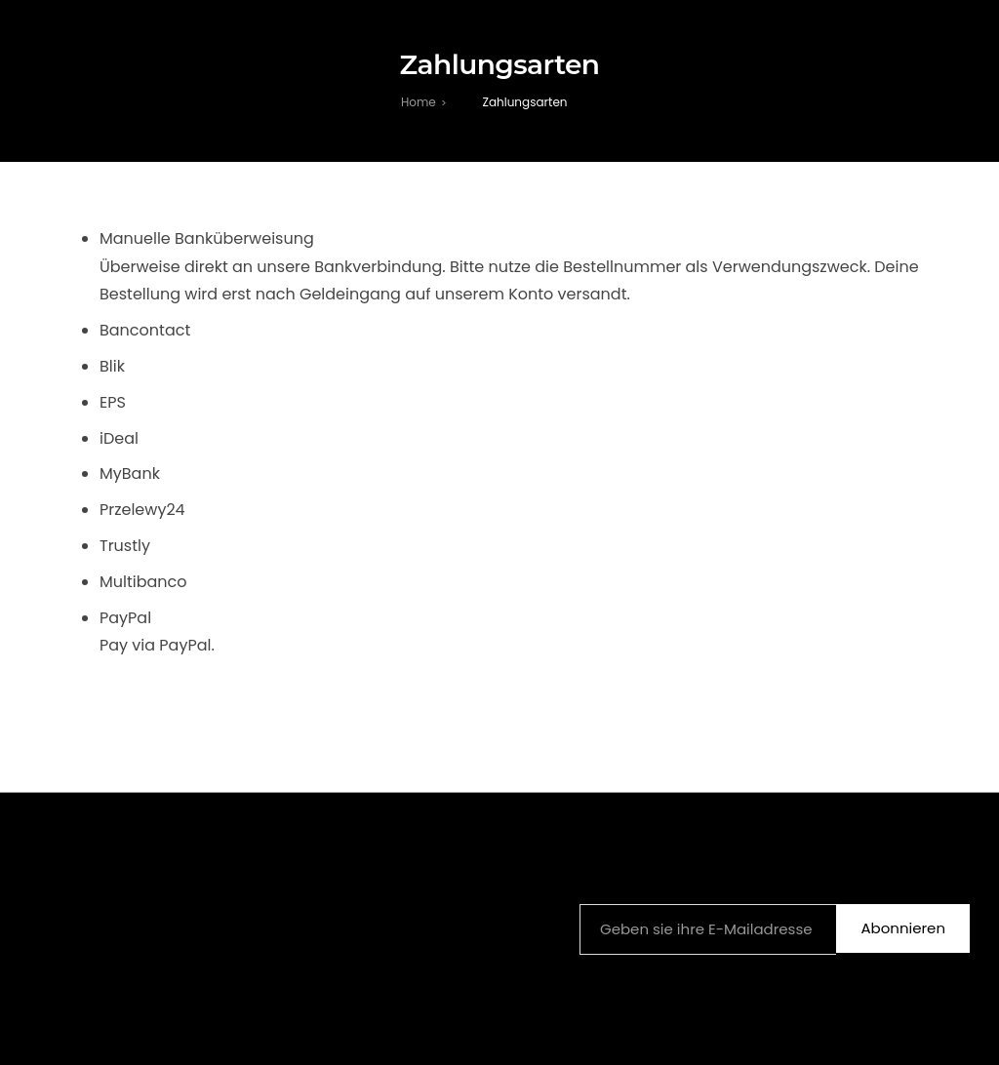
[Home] (418, 102)
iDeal (120, 438)
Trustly (125, 545)
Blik (113, 366)
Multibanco (144, 582)
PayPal (125, 618)
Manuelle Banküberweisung (207, 238)
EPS (113, 402)
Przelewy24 (143, 509)
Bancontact (145, 330)
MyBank (130, 473)
